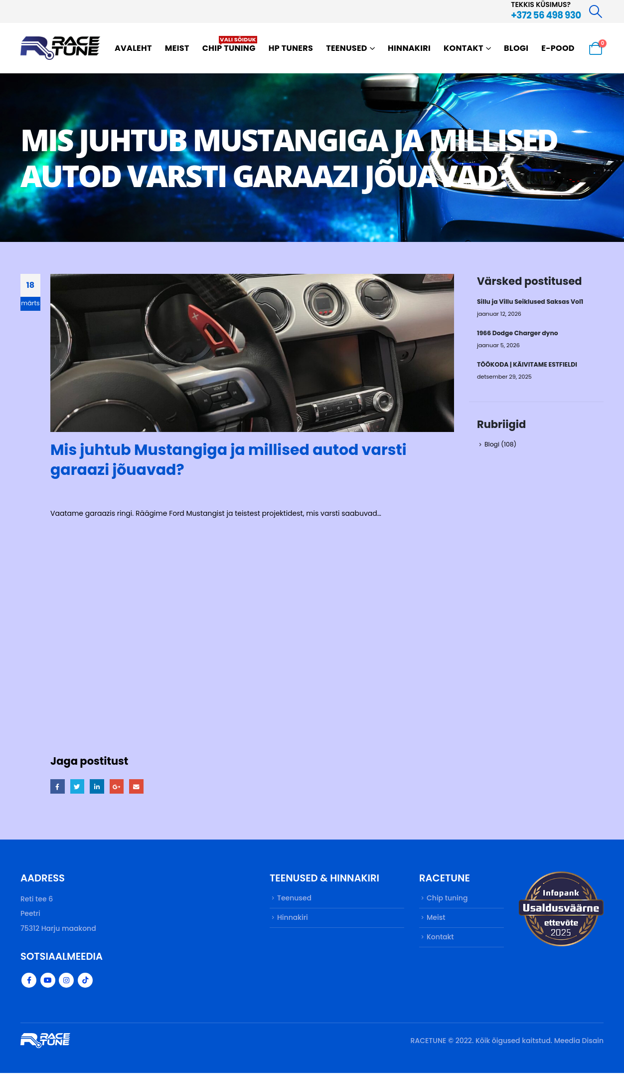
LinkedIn (98, 786)
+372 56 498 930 (546, 15)
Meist (177, 48)
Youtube (47, 981)
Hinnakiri (409, 48)
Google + (118, 786)
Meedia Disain (579, 1042)
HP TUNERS (291, 48)
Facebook (57, 786)
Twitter (77, 786)
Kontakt (463, 48)
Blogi (516, 48)
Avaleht (133, 48)
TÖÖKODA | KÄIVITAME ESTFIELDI (528, 365)
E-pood (558, 48)
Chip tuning (229, 44)
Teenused (346, 48)
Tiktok (85, 981)
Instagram (66, 981)
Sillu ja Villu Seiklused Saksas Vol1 (531, 301)
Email (138, 786)
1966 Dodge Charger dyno (518, 333)
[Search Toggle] (596, 11)
